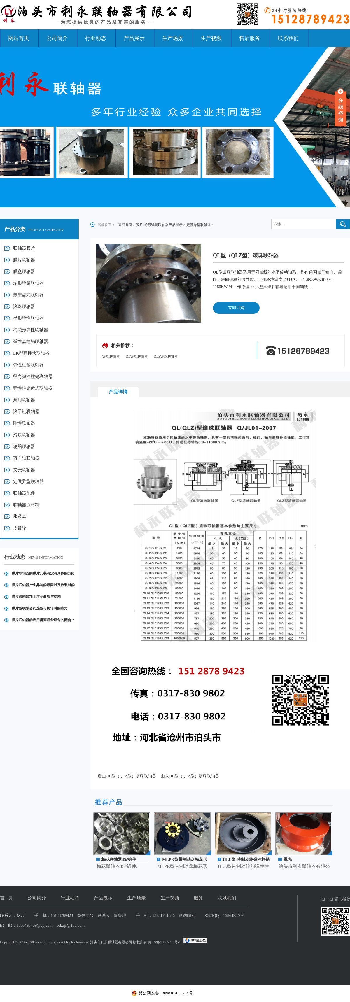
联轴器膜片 (24, 248)
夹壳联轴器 (24, 469)
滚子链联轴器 (26, 411)
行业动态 (95, 38)
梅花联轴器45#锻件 (119, 859)
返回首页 (125, 225)
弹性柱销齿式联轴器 (32, 388)
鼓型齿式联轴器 (28, 294)
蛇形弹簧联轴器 (28, 283)
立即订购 (236, 308)
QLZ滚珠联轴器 (166, 356)
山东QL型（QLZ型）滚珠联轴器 (190, 776)
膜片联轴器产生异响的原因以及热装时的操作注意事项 (43, 587)
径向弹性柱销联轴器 (32, 376)
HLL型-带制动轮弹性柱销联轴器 (246, 859)
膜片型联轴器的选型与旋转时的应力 (40, 608)
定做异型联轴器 (28, 481)
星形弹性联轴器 (28, 318)
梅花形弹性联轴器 (30, 329)
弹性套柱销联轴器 (30, 341)
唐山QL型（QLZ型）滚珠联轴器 (127, 776)
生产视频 (211, 38)
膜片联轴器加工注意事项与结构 (36, 597)
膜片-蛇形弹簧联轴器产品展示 (159, 225)
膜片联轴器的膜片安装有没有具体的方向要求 (43, 575)
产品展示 (134, 38)
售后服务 (249, 38)
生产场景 (172, 38)
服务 (198, 897)
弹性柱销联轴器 (28, 364)
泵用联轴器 (24, 399)
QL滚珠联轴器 (137, 356)
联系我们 (288, 38)
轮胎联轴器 (24, 446)
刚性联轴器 (24, 423)
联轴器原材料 (26, 504)
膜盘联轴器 (24, 271)
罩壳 (288, 859)
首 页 (6, 897)
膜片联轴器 (24, 259)
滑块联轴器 (24, 434)
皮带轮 (19, 528)
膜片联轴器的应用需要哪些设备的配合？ (43, 620)
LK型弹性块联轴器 (31, 353)
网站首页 (18, 38)
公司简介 (57, 38)
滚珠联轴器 (24, 306)
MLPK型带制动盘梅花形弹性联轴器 (184, 859)
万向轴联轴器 (26, 458)
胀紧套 (19, 516)
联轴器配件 (24, 493)
